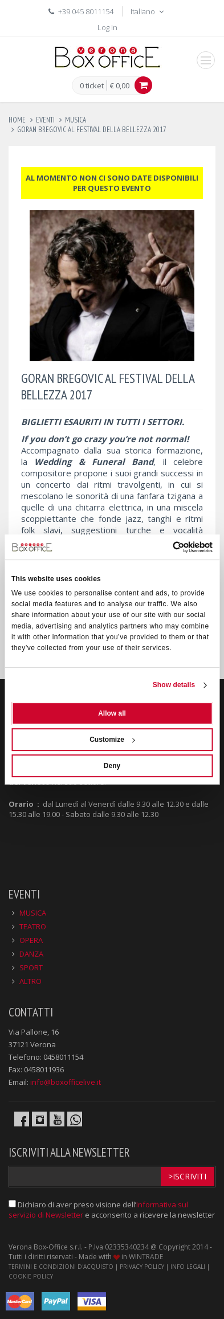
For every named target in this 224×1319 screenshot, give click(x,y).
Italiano (148, 11)
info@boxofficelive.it (65, 1082)
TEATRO (32, 926)
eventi (45, 120)
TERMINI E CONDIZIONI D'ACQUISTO (61, 1267)
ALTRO (30, 981)
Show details (174, 685)
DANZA (31, 954)
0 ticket (92, 86)
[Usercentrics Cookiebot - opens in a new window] (163, 547)
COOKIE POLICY (31, 1276)
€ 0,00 (119, 85)
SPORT (31, 967)
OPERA (31, 940)
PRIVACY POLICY (142, 1267)
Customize (112, 740)
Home (17, 120)
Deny (112, 766)
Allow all (112, 713)
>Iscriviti (187, 1176)
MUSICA (32, 913)
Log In (107, 27)
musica (75, 120)
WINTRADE (146, 1256)
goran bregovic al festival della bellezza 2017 (91, 129)
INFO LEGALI (187, 1267)
